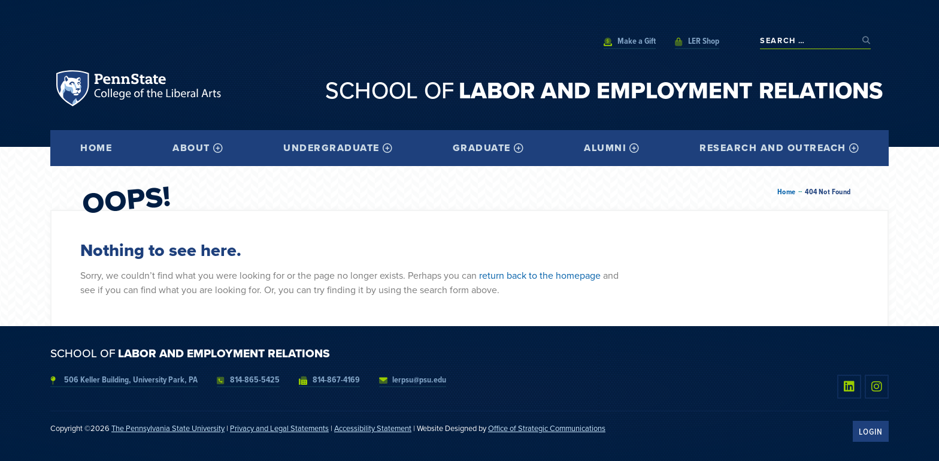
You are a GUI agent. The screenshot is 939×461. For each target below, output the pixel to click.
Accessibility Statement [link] (372, 428)
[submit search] (866, 40)
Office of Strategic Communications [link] (546, 428)
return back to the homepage (540, 275)
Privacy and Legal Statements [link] (279, 428)
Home (786, 191)
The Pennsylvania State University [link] (168, 428)
